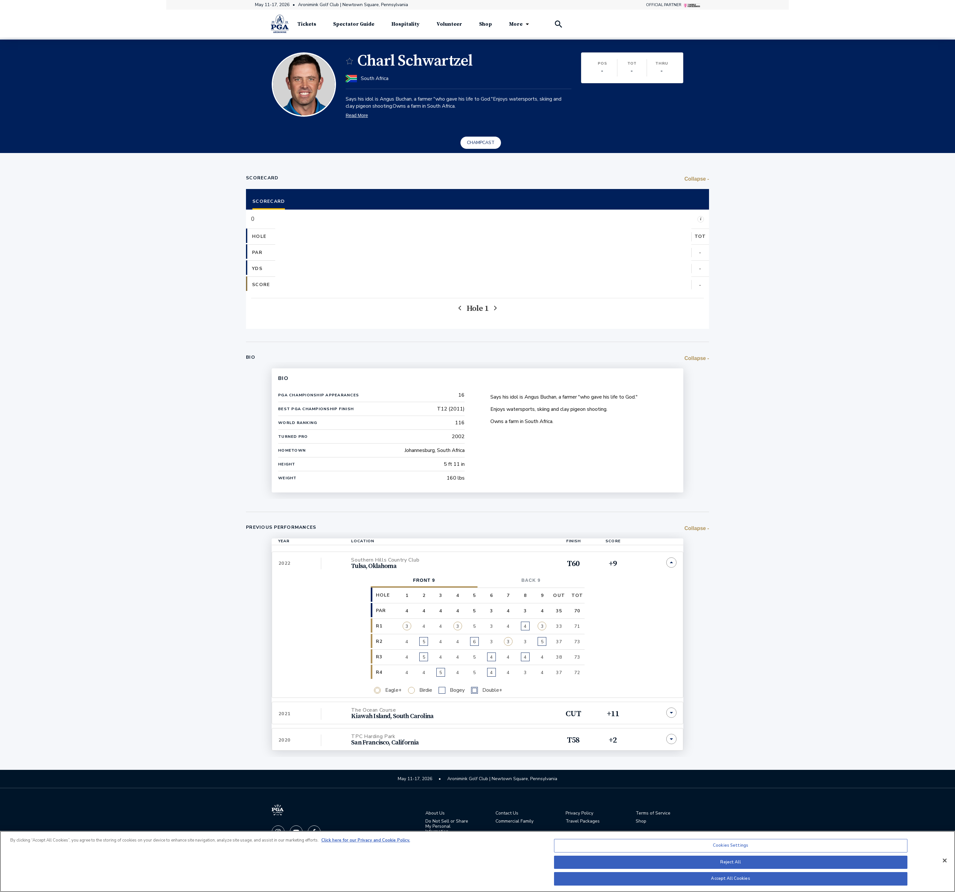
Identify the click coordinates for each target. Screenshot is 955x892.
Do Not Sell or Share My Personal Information (446, 827)
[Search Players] (558, 26)
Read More (357, 116)
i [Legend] (700, 219)
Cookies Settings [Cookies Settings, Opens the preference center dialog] (730, 845)
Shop (641, 822)
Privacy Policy (579, 814)
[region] (477, 861)
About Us (435, 814)
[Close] (945, 860)
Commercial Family (514, 822)
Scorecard (268, 202)
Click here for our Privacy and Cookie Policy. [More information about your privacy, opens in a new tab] (365, 840)
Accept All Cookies (730, 878)
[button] (286, 261)
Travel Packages (583, 822)
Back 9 (531, 580)
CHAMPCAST (481, 143)
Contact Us (507, 814)
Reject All (730, 862)
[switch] (349, 62)
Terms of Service (653, 814)
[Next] (495, 309)
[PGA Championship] (279, 25)
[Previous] (460, 309)
